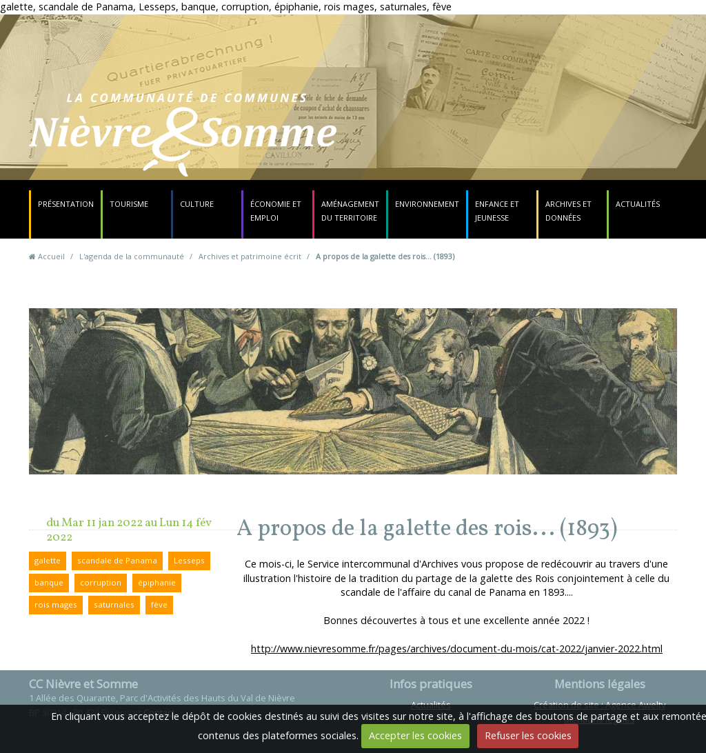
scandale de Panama (117, 560)
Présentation (66, 204)
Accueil (51, 256)
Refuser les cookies (528, 735)
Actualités (638, 204)
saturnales (114, 604)
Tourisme (129, 204)
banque (48, 582)
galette (47, 560)
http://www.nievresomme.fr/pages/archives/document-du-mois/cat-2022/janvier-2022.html (457, 648)
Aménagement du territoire (350, 211)
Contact (440, 141)
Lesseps (189, 560)
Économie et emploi (275, 211)
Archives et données (568, 211)
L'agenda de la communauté (131, 256)
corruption (100, 582)
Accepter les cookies (415, 735)
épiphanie (157, 582)
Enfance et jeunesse (497, 211)
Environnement (427, 204)
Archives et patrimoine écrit (250, 256)
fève (159, 604)
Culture (197, 204)
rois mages (55, 604)
